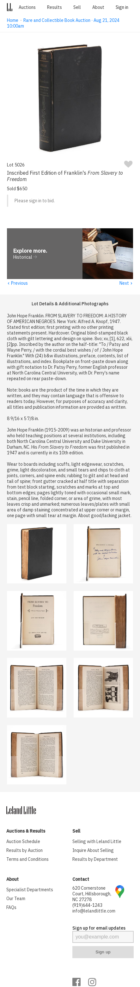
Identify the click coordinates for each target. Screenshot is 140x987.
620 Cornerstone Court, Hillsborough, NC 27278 (91, 894)
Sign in (122, 7)
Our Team (15, 899)
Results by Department (95, 859)
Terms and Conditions (27, 859)
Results (54, 7)
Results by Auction (24, 851)
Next (126, 283)
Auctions (27, 7)
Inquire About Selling (93, 851)
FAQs (11, 908)
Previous (17, 283)
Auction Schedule (23, 842)
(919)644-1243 (87, 905)
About (98, 7)
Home (12, 20)
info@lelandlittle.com (93, 911)
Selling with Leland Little (96, 842)
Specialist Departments (29, 890)
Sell (77, 7)
